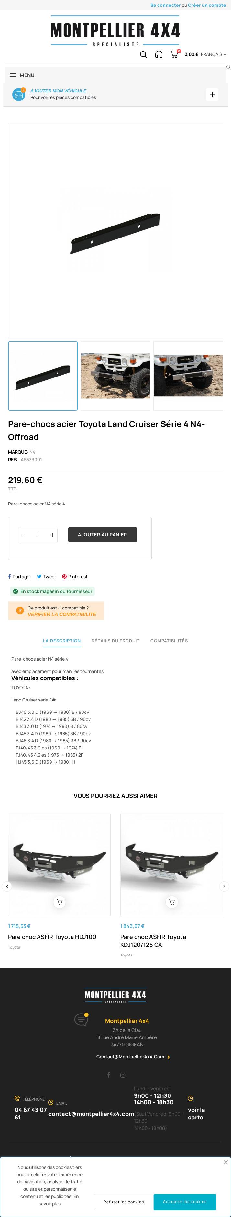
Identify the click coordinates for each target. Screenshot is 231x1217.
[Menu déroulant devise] (212, 54)
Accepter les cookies (185, 1201)
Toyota (14, 947)
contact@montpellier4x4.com (130, 1056)
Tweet (49, 577)
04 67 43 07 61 (31, 1113)
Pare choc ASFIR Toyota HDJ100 (52, 937)
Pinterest (78, 577)
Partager (22, 577)
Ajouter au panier (102, 534)
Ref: (12, 460)
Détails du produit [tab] (116, 640)
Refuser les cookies (124, 1202)
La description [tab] (62, 640)
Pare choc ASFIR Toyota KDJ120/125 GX (153, 940)
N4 (32, 452)
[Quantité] (38, 535)
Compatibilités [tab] (169, 640)
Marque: (18, 452)
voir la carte (196, 1113)
